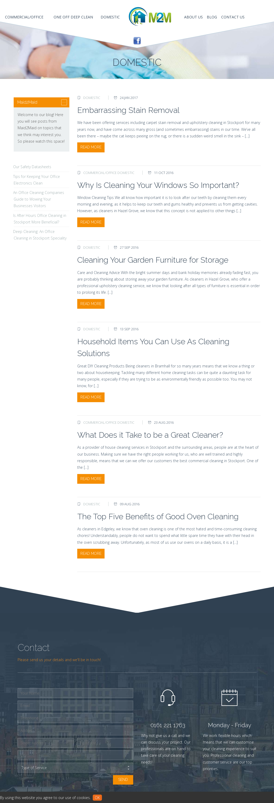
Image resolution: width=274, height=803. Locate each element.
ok (97, 797)
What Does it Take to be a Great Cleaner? (150, 435)
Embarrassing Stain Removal (128, 110)
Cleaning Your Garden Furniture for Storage (152, 260)
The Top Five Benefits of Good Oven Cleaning (158, 516)
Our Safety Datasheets (32, 166)
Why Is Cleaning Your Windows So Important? (158, 185)
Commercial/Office (100, 172)
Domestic (91, 97)
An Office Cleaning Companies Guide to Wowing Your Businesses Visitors (38, 199)
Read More (90, 147)
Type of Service (75, 767)
